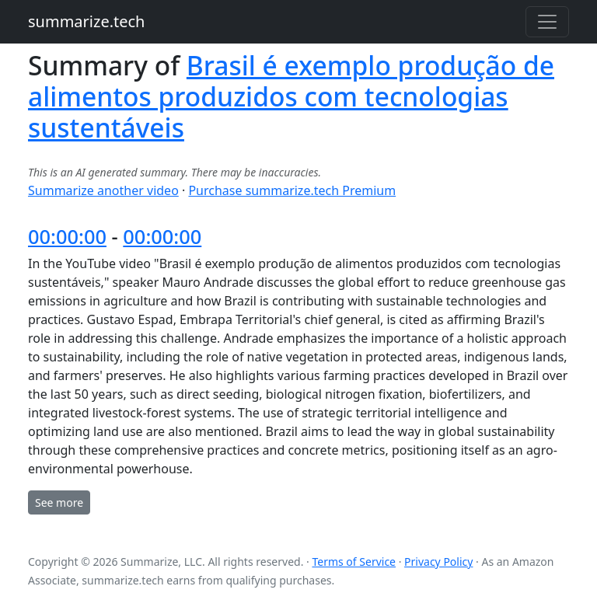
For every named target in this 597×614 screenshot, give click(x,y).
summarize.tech (86, 21)
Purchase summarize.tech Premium (292, 190)
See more (59, 502)
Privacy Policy (438, 561)
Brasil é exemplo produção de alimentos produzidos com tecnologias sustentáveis (291, 96)
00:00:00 (67, 236)
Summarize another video (103, 190)
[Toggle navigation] (547, 21)
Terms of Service (354, 561)
